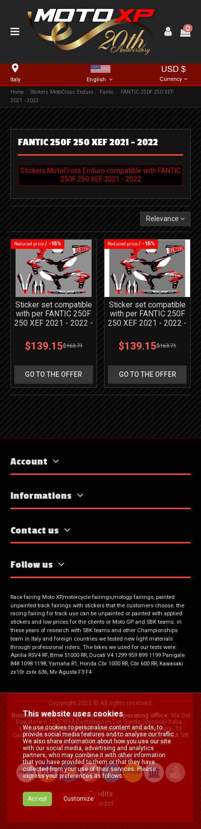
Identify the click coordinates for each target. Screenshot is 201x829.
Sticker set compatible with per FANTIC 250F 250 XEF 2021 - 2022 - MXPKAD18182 (53, 319)
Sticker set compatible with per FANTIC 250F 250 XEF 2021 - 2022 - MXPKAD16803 (147, 319)
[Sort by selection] (165, 219)
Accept (37, 798)
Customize (78, 798)
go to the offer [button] (53, 374)
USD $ (174, 74)
